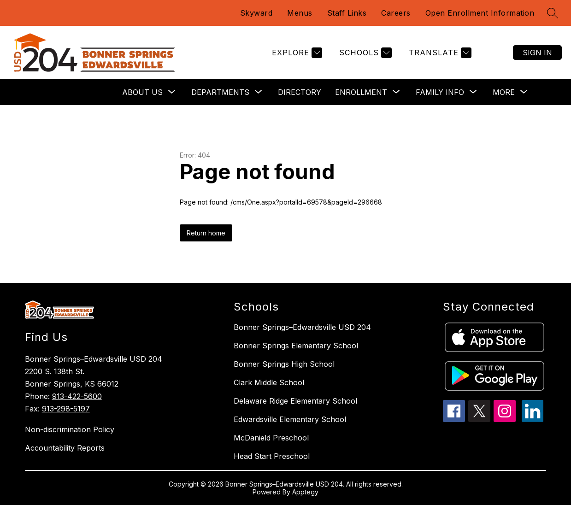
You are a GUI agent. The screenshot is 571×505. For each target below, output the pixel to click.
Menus (299, 13)
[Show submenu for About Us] (142, 92)
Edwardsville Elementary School (290, 419)
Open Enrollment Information (480, 13)
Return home (206, 233)
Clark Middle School (269, 382)
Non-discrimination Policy (69, 429)
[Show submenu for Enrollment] (361, 92)
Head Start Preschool (272, 456)
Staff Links (347, 13)
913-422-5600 (77, 396)
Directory (299, 92)
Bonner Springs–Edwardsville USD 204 (302, 327)
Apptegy (305, 492)
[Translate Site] (438, 53)
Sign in (537, 52)
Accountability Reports (65, 447)
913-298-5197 (66, 408)
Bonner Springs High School (284, 364)
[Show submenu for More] (504, 92)
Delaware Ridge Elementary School (295, 400)
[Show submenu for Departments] (220, 92)
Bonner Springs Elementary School (296, 345)
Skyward (256, 13)
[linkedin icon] (533, 419)
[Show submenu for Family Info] (440, 92)
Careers (396, 13)
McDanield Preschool (271, 437)
